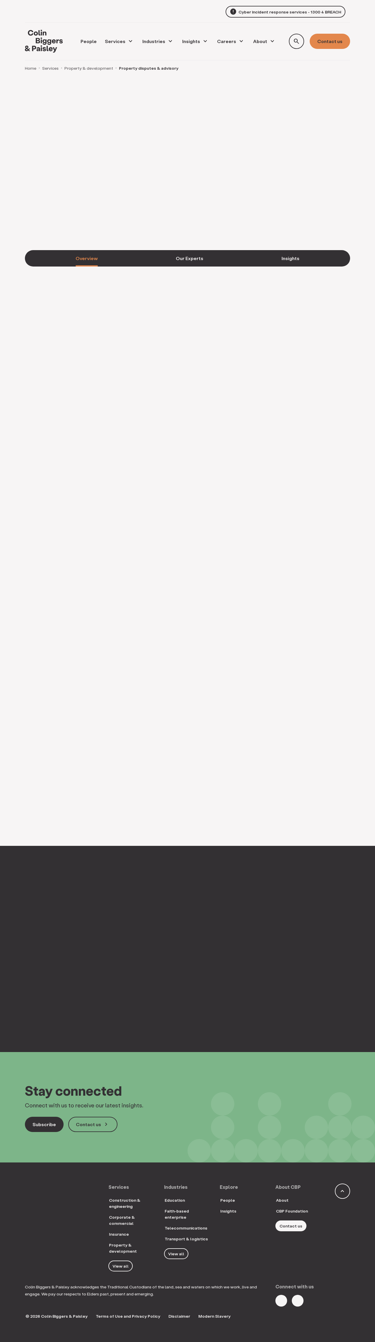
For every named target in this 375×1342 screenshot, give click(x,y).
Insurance (119, 1234)
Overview (87, 258)
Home (30, 68)
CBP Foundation (292, 1211)
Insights (191, 41)
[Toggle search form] (296, 41)
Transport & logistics (186, 1239)
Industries (153, 41)
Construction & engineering (124, 1203)
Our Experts (189, 258)
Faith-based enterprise (177, 1214)
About (260, 41)
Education (175, 1200)
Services (115, 41)
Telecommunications (186, 1228)
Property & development (88, 68)
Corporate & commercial (122, 1220)
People (227, 1200)
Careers (226, 41)
